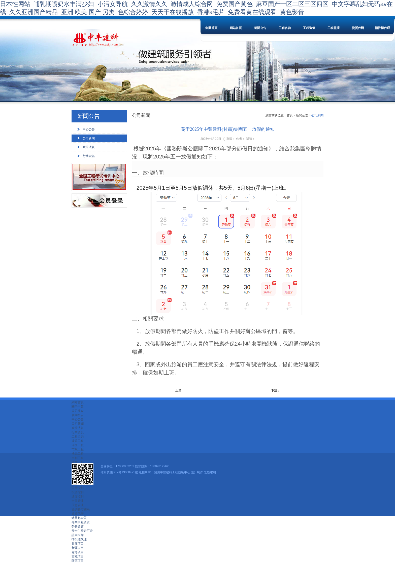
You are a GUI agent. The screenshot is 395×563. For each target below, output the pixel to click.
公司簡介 (78, 411)
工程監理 (333, 28)
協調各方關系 (81, 509)
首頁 (290, 115)
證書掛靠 (78, 535)
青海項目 (78, 552)
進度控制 (78, 496)
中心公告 (89, 129)
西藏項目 (78, 556)
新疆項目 (78, 548)
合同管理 (78, 501)
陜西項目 (78, 560)
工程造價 (309, 28)
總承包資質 (79, 518)
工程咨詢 (285, 28)
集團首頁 (211, 28)
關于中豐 (78, 406)
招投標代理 (382, 28)
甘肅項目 (78, 543)
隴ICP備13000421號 (124, 472)
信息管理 (78, 505)
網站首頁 (236, 28)
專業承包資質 (81, 522)
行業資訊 (89, 156)
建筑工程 (78, 441)
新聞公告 (260, 28)
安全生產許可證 (82, 531)
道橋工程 (78, 445)
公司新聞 (89, 138)
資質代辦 (358, 28)
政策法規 (89, 147)
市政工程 (78, 449)
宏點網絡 (210, 472)
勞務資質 (78, 526)
